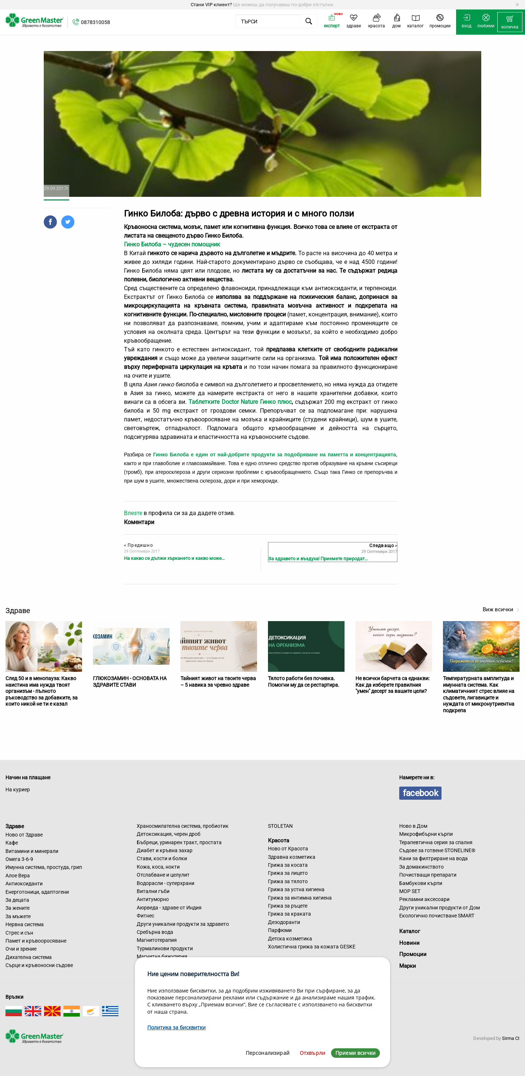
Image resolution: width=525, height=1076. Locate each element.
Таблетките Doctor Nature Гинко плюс (240, 401)
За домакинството (421, 867)
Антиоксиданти (24, 883)
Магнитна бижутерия (162, 956)
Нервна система (24, 924)
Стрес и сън (19, 933)
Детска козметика (290, 939)
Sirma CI (511, 1038)
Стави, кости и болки (162, 858)
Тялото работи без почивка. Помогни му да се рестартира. (303, 681)
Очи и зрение (20, 949)
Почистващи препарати (427, 875)
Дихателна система (28, 957)
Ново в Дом (413, 826)
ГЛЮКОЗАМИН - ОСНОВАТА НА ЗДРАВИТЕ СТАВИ (130, 681)
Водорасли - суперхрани (165, 883)
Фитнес (145, 916)
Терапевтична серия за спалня (435, 842)
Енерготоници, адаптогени (37, 892)
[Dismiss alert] (517, 4)
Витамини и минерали (31, 851)
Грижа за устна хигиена (296, 889)
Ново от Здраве (24, 835)
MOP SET (409, 891)
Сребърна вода (155, 932)
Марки (407, 966)
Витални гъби (153, 891)
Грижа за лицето (288, 873)
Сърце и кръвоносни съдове (39, 965)
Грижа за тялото (288, 881)
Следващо (383, 545)
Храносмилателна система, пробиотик (183, 826)
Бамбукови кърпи (420, 883)
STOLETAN (280, 826)
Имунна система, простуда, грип (43, 867)
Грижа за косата (288, 865)
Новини (409, 943)
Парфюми (280, 930)
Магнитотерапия (157, 940)
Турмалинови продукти (165, 948)
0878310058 (95, 22)
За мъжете (18, 916)
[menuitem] (510, 22)
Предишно (138, 545)
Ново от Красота (288, 848)
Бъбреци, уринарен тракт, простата (179, 842)
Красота (278, 840)
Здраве (14, 826)
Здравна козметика (291, 857)
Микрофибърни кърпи (426, 834)
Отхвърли (312, 1052)
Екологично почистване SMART (436, 916)
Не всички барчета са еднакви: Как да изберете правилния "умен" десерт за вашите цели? (392, 684)
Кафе (11, 843)
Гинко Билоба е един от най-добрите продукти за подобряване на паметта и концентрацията (274, 454)
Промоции (413, 954)
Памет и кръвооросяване (35, 941)
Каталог (409, 931)
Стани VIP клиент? (211, 4)
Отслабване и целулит (163, 875)
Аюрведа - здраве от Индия (169, 908)
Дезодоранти (284, 922)
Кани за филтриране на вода (433, 858)
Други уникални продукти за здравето (183, 924)
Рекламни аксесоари (424, 899)
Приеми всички (355, 1052)
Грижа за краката (289, 914)
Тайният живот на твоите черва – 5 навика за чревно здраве (218, 681)
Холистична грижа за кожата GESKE (311, 947)
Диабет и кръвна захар (164, 850)
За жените (17, 908)
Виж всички (501, 609)
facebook (420, 793)
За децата (17, 900)
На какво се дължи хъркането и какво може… (174, 558)
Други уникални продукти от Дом (439, 908)
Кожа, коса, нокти (158, 867)
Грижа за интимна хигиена (300, 898)
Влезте (133, 513)
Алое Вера (17, 875)
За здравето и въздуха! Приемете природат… (318, 558)
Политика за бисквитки (176, 1027)
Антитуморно (153, 899)
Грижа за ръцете (287, 906)
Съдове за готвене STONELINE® (437, 850)
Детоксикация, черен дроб (169, 834)
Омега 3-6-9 (19, 859)
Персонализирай (267, 1052)
